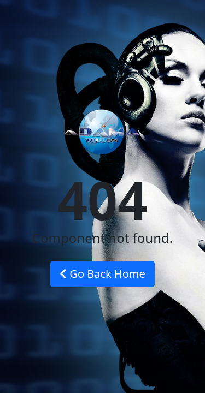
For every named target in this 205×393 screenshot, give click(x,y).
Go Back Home (102, 273)
